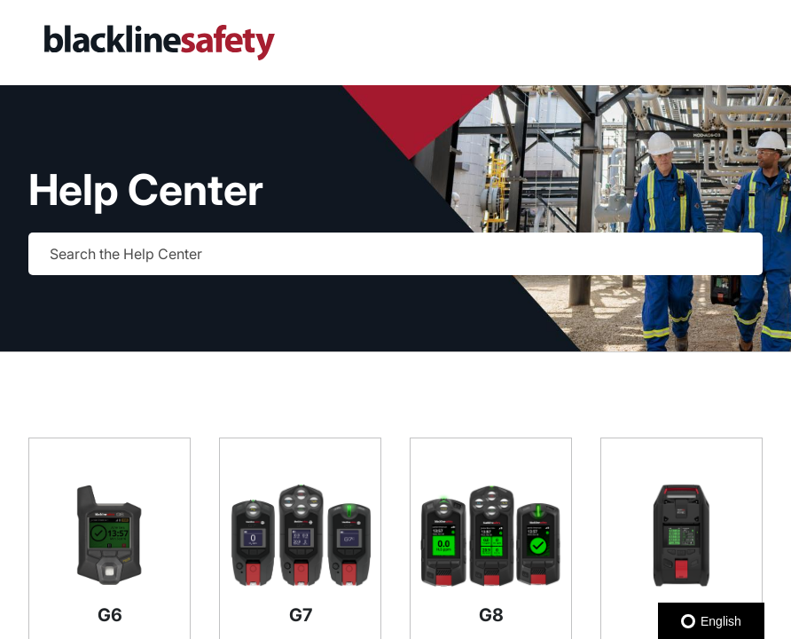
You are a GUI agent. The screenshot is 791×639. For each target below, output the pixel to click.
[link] (227, 42)
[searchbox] (730, 254)
